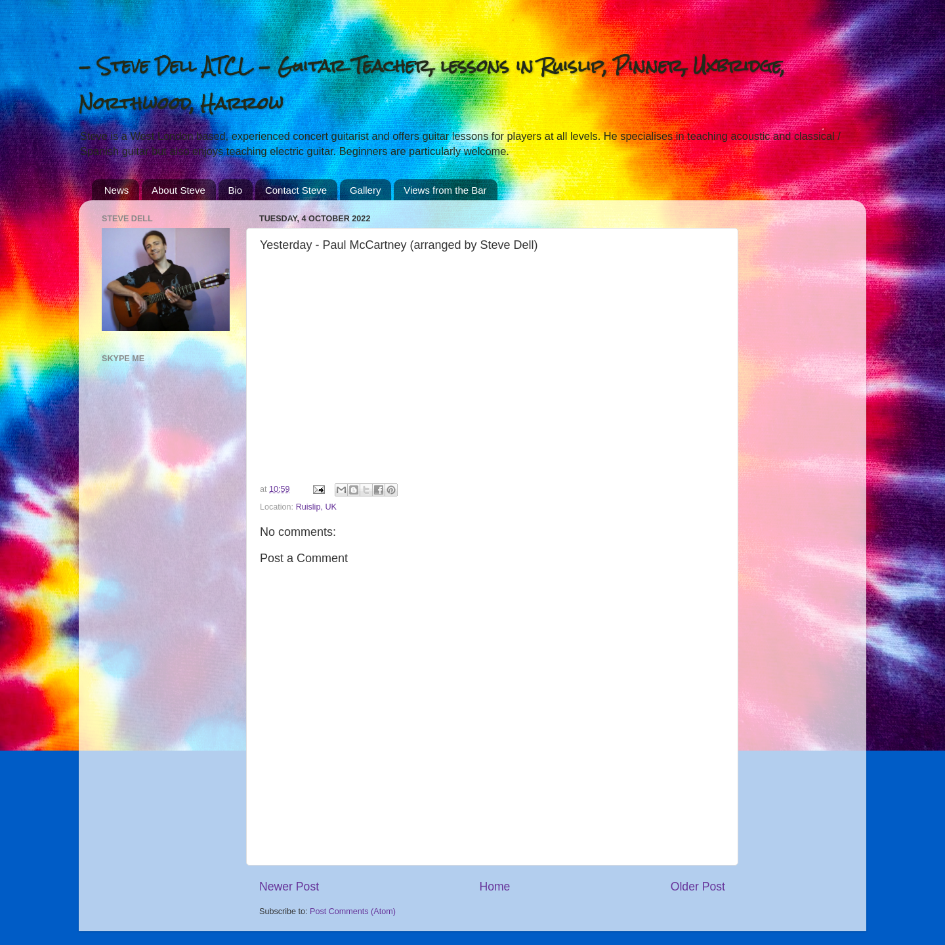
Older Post (698, 886)
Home (494, 886)
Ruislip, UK (316, 507)
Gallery (365, 190)
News (116, 190)
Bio (235, 190)
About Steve (178, 190)
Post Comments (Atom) (353, 911)
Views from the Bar (445, 190)
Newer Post (289, 886)
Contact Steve (296, 190)
